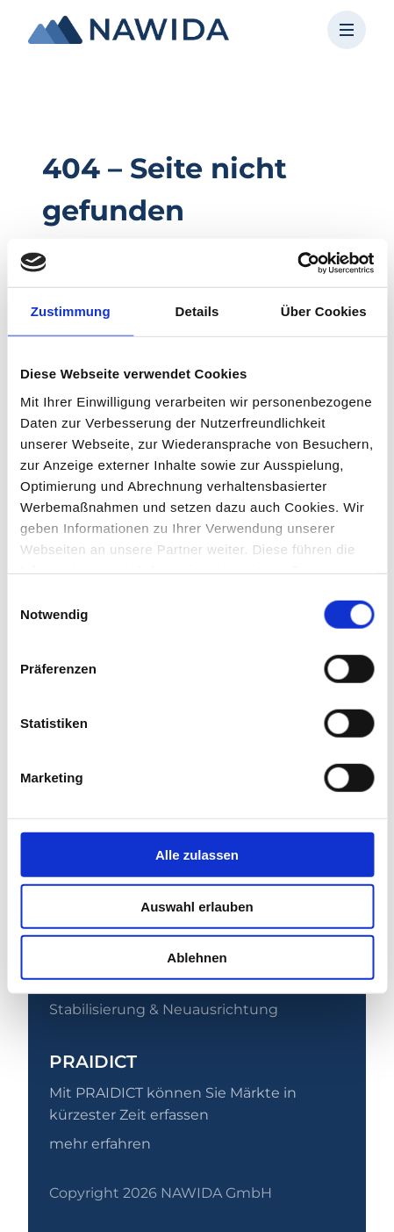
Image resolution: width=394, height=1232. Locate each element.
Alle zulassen (197, 854)
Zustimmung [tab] (71, 311)
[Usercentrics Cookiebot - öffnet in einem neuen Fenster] (297, 262)
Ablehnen (196, 957)
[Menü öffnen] (346, 30)
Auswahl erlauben (196, 905)
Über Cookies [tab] (324, 311)
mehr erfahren (100, 1143)
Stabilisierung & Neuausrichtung (163, 1009)
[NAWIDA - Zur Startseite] (128, 30)
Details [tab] (197, 311)
